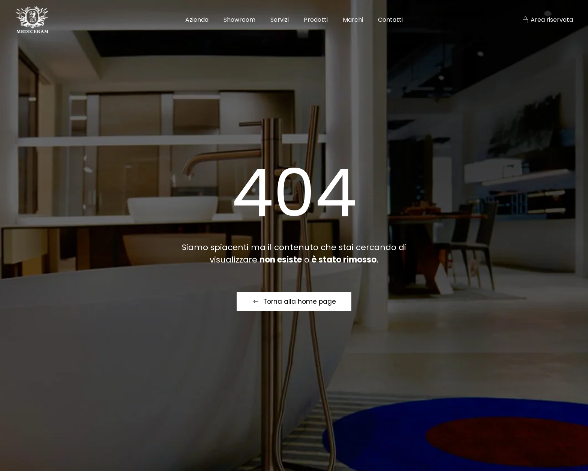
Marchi (353, 19)
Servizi (279, 19)
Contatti (390, 19)
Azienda (196, 19)
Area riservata (547, 19)
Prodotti (316, 19)
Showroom (239, 19)
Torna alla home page (294, 301)
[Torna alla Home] (32, 20)
